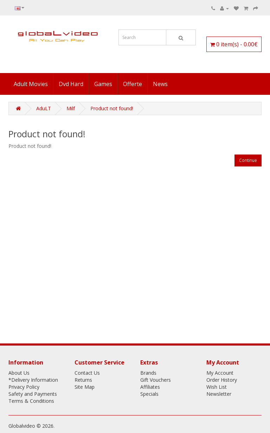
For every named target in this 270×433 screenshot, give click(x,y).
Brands (148, 372)
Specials (149, 394)
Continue (248, 160)
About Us (19, 372)
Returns (83, 379)
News (160, 84)
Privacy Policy (23, 386)
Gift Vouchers (155, 379)
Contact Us (87, 372)
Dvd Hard (71, 84)
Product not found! (111, 108)
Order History (221, 379)
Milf (70, 108)
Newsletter (218, 394)
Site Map (85, 386)
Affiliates (150, 386)
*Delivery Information (33, 379)
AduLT (43, 108)
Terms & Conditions (31, 401)
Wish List (216, 386)
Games (103, 84)
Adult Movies (31, 84)
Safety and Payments (32, 394)
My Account (219, 372)
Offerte (132, 84)
